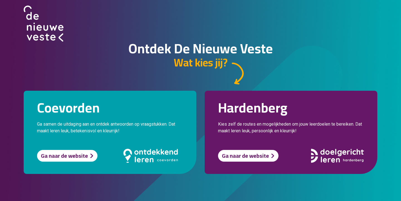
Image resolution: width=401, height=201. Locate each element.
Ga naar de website (64, 155)
